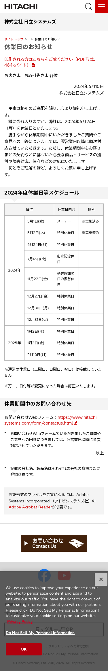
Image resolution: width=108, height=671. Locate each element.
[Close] (101, 581)
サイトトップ (13, 39)
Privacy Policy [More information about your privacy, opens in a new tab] (20, 623)
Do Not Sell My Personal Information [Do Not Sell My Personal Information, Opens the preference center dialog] (40, 635)
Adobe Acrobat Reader (30, 507)
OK (23, 651)
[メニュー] (101, 6)
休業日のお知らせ (28, 46)
